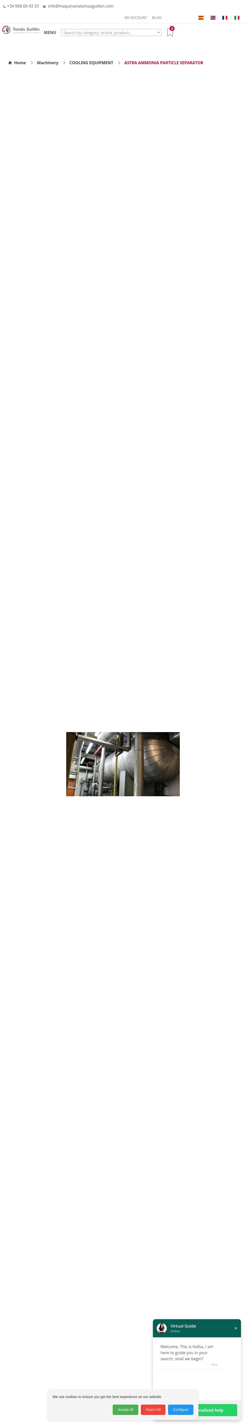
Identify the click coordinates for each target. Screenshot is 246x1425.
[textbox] (111, 32)
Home (17, 62)
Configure (180, 1410)
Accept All (125, 1410)
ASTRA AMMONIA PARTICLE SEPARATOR (163, 62)
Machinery (47, 62)
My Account (136, 17)
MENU (50, 32)
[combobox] (111, 32)
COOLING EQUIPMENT (91, 62)
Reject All (153, 1410)
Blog (156, 17)
